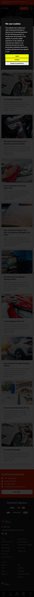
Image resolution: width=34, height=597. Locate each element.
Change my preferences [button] (17, 63)
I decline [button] (17, 59)
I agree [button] (17, 56)
